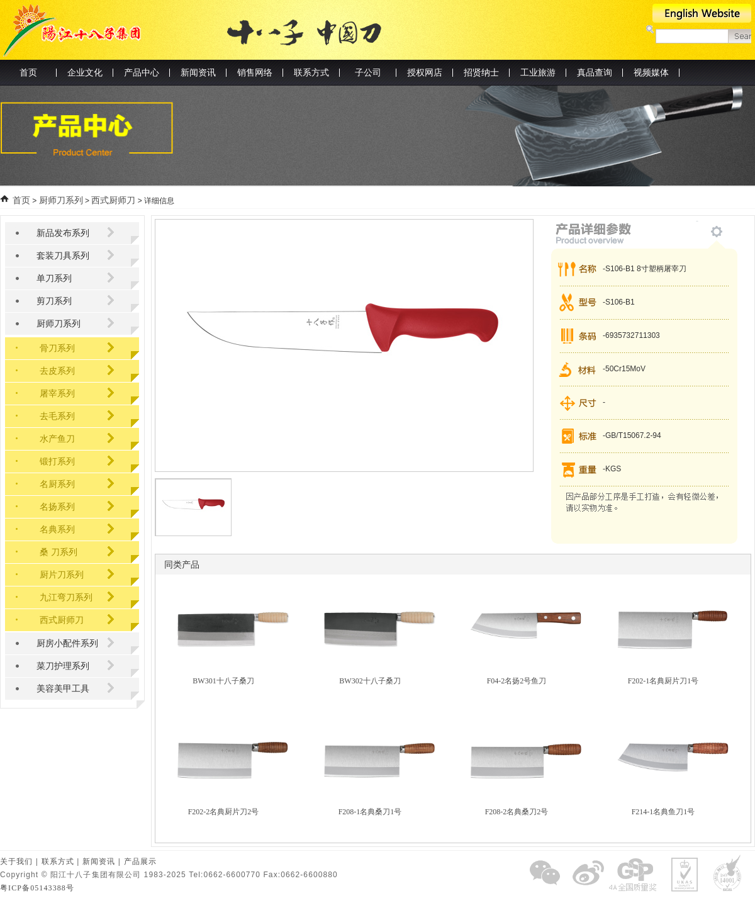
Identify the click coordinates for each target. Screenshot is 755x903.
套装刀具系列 (62, 256)
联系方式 (58, 861)
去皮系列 (57, 371)
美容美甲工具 (62, 688)
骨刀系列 (57, 348)
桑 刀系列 (58, 552)
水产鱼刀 (57, 439)
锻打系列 (57, 461)
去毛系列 (57, 416)
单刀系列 (54, 278)
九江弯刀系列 (66, 597)
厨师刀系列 (61, 200)
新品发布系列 (62, 233)
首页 (28, 72)
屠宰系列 (57, 393)
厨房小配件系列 (67, 643)
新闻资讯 (98, 861)
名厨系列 (57, 484)
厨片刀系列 (62, 575)
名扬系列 (57, 507)
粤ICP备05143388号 (37, 887)
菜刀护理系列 (62, 666)
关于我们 (16, 861)
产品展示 (140, 861)
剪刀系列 (54, 301)
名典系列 (57, 529)
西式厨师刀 (113, 200)
